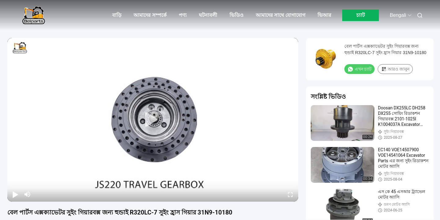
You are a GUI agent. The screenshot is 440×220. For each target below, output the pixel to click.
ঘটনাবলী (208, 15)
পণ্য (183, 15)
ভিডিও (236, 15)
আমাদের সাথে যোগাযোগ (280, 15)
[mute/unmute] (27, 194)
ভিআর (324, 15)
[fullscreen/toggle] (290, 194)
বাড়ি (116, 15)
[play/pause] (15, 194)
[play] (152, 119)
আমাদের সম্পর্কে (150, 15)
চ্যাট (360, 15)
